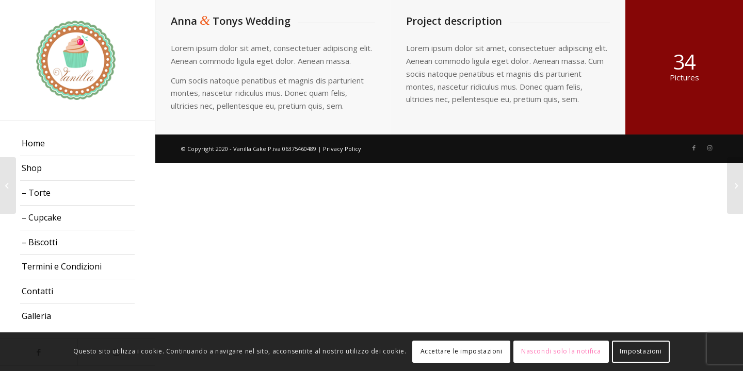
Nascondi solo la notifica (561, 351)
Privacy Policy (342, 149)
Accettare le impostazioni (462, 351)
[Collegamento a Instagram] (709, 148)
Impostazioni (640, 351)
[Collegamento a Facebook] (694, 148)
